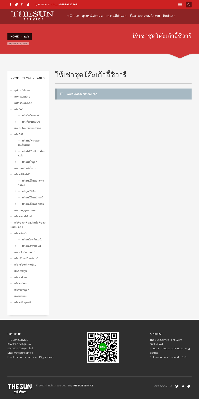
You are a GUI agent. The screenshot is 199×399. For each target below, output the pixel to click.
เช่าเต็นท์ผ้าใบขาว (31, 122)
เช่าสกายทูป (20, 271)
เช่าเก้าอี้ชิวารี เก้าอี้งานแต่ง (32, 153)
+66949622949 (67, 4)
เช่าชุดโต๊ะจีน (28, 191)
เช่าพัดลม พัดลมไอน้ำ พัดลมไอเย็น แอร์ (27, 225)
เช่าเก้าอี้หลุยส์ (29, 162)
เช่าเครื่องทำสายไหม (25, 265)
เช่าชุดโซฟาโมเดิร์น (32, 239)
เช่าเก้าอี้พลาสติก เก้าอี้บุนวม (29, 143)
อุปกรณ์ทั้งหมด (22, 90)
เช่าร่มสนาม (20, 296)
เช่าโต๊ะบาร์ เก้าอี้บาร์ (24, 168)
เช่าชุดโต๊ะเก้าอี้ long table (31, 183)
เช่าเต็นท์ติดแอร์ (30, 115)
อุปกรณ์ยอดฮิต (23, 103)
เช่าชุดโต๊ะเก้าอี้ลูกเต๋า (33, 197)
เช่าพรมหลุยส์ (21, 290)
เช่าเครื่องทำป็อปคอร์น (26, 258)
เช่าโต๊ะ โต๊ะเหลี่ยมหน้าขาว (27, 128)
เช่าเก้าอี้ (18, 134)
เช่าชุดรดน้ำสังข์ (23, 216)
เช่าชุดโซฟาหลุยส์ (31, 246)
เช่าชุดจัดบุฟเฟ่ (22, 302)
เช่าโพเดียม (20, 283)
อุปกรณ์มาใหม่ (22, 97)
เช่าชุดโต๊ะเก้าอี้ (22, 174)
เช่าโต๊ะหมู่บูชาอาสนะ (24, 210)
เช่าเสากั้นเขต (21, 277)
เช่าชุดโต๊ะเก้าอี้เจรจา (33, 204)
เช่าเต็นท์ (18, 109)
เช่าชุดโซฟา (20, 233)
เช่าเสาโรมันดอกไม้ (24, 252)
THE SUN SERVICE (83, 385)
